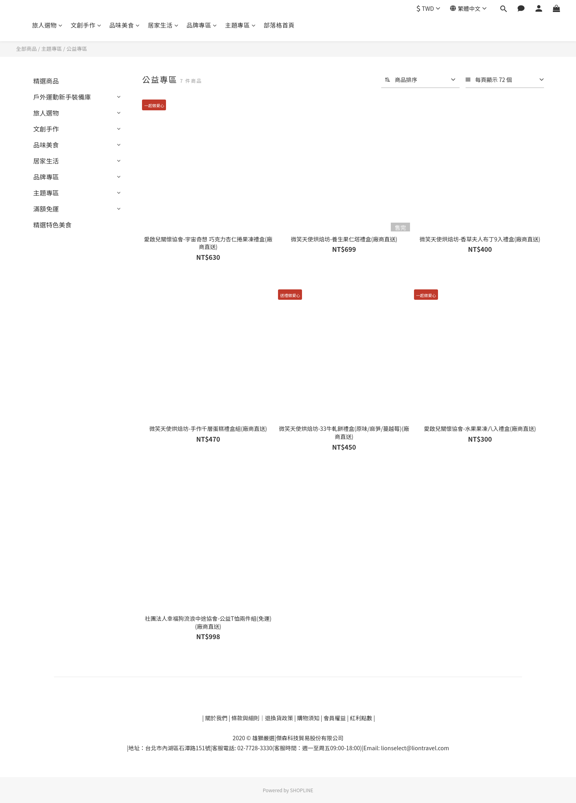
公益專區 (76, 48)
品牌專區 (201, 25)
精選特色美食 (52, 224)
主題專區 (240, 25)
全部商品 (26, 48)
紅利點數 (362, 718)
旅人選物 (47, 25)
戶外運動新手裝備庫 (62, 97)
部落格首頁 (279, 25)
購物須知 (309, 718)
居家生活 (163, 25)
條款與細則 (246, 718)
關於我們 (215, 718)
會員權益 (335, 718)
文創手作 (86, 25)
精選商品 (46, 81)
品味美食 (124, 25)
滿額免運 (46, 208)
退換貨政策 (279, 718)
